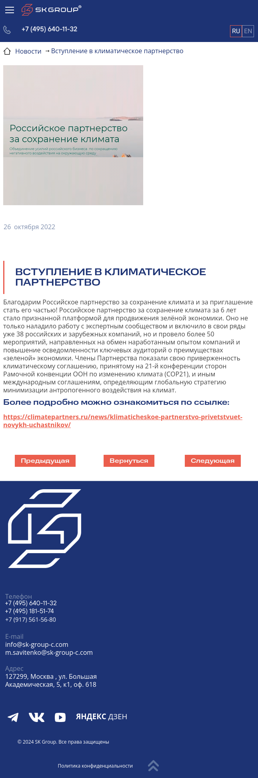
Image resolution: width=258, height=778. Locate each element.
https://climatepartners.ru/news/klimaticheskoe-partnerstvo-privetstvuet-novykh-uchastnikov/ (122, 420)
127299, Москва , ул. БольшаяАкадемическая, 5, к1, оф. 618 (51, 680)
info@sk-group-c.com (36, 644)
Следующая (213, 460)
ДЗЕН (101, 716)
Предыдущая (45, 460)
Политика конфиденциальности (95, 765)
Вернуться (129, 460)
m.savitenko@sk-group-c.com (49, 652)
